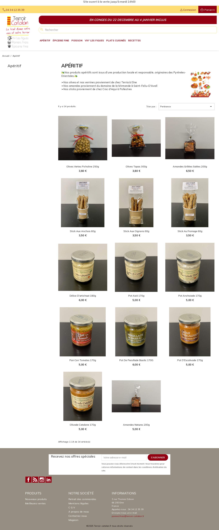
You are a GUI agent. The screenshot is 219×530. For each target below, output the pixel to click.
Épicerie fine (61, 40)
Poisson (76, 40)
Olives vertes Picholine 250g (82, 166)
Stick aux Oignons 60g (136, 231)
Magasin (73, 519)
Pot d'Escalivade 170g (190, 360)
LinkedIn (48, 480)
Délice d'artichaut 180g (83, 295)
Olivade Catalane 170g (83, 424)
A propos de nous (78, 511)
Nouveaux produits (36, 499)
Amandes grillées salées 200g (190, 166)
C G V (71, 507)
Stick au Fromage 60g (190, 231)
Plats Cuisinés (116, 40)
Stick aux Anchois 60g (83, 231)
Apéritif (45, 40)
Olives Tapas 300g (136, 166)
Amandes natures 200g (136, 424)
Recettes (134, 40)
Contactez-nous (77, 515)
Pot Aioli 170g (136, 295)
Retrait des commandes (82, 499)
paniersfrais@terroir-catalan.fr (128, 516)
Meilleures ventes (35, 503)
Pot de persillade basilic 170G (136, 360)
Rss (35, 480)
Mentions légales (78, 503)
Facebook (28, 480)
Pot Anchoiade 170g (190, 295)
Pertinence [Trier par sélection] (186, 106)
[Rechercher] (128, 29)
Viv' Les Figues (94, 40)
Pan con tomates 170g (82, 360)
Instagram (42, 480)
